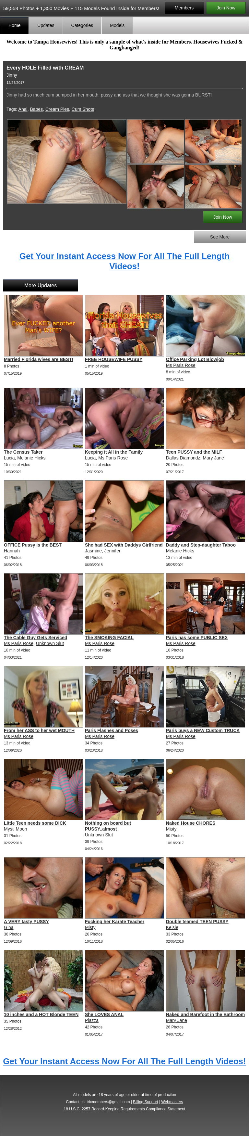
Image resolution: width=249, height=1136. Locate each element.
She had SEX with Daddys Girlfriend (124, 545)
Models (117, 25)
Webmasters (172, 1102)
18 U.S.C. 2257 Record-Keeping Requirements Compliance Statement (124, 1109)
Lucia (9, 457)
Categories (82, 25)
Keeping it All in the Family (114, 452)
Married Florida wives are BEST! (38, 359)
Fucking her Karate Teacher (114, 921)
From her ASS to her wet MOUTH (39, 730)
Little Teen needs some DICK (35, 823)
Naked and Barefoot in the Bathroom (205, 1014)
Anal (23, 109)
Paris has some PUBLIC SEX (197, 637)
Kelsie (172, 927)
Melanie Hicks (31, 457)
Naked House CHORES (190, 823)
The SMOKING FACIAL (109, 637)
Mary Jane (213, 457)
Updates (45, 25)
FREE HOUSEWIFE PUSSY (113, 359)
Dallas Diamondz (183, 457)
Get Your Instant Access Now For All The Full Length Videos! (124, 261)
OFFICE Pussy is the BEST (33, 545)
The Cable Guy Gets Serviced (35, 637)
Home (14, 25)
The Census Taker (23, 452)
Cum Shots (83, 109)
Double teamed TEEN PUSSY (197, 921)
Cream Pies (57, 109)
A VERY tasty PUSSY (26, 921)
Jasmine (93, 550)
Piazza (92, 1020)
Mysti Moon (15, 829)
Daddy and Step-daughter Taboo (201, 545)
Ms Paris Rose (181, 365)
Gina (9, 927)
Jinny (11, 75)
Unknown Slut (50, 643)
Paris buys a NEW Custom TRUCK (203, 730)
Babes (36, 109)
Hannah (12, 550)
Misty (171, 829)
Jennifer (112, 550)
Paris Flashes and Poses (111, 730)
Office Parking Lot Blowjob (195, 359)
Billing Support (145, 1102)
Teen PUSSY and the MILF (194, 452)
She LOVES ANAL (104, 1014)
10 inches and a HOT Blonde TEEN (41, 1014)
